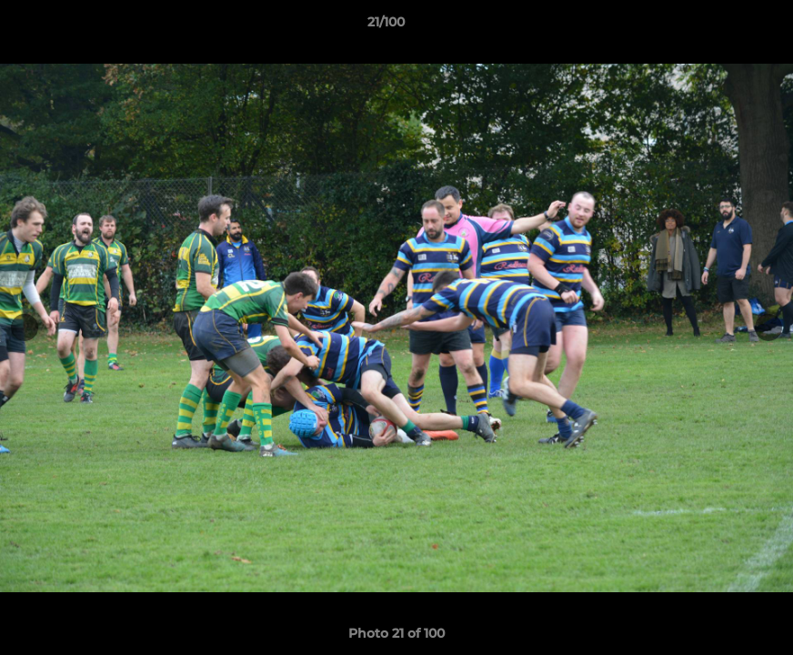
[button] (717, 26)
